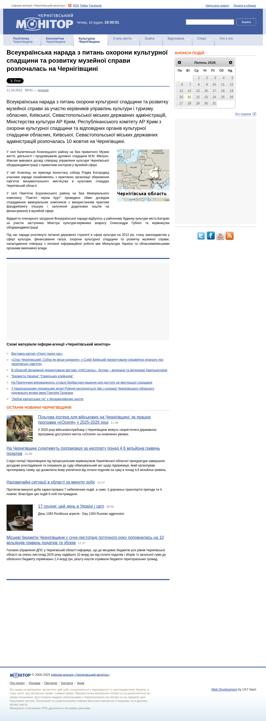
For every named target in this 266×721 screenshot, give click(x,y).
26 (231, 97)
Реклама (34, 683)
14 (189, 91)
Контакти (67, 683)
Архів (80, 683)
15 (198, 91)
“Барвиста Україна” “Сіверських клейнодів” (42, 376)
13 (181, 91)
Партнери (50, 683)
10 (214, 84)
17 (214, 91)
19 (231, 91)
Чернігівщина (23, 40)
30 (206, 103)
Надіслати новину (218, 5)
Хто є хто (226, 38)
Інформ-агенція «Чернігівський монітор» (46, 21)
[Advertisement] (88, 301)
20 (181, 97)
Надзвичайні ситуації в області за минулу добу (51, 482)
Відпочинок (176, 38)
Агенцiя (43, 90)
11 (223, 84)
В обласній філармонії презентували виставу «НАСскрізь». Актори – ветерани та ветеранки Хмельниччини (89, 370)
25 (223, 97)
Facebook (95, 5)
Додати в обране (244, 5)
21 (189, 97)
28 (189, 103)
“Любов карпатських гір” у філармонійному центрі (47, 399)
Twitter (84, 5)
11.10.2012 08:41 (20, 90)
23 (206, 97)
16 (206, 91)
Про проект (17, 683)
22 (198, 97)
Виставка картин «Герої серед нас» (37, 354)
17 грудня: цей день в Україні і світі (71, 506)
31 (214, 103)
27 (181, 103)
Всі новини (243, 114)
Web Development (224, 689)
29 (198, 103)
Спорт (201, 38)
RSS (76, 5)
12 (231, 84)
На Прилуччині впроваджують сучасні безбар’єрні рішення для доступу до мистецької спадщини (81, 382)
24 (214, 97)
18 (223, 91)
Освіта (149, 38)
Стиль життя (122, 38)
